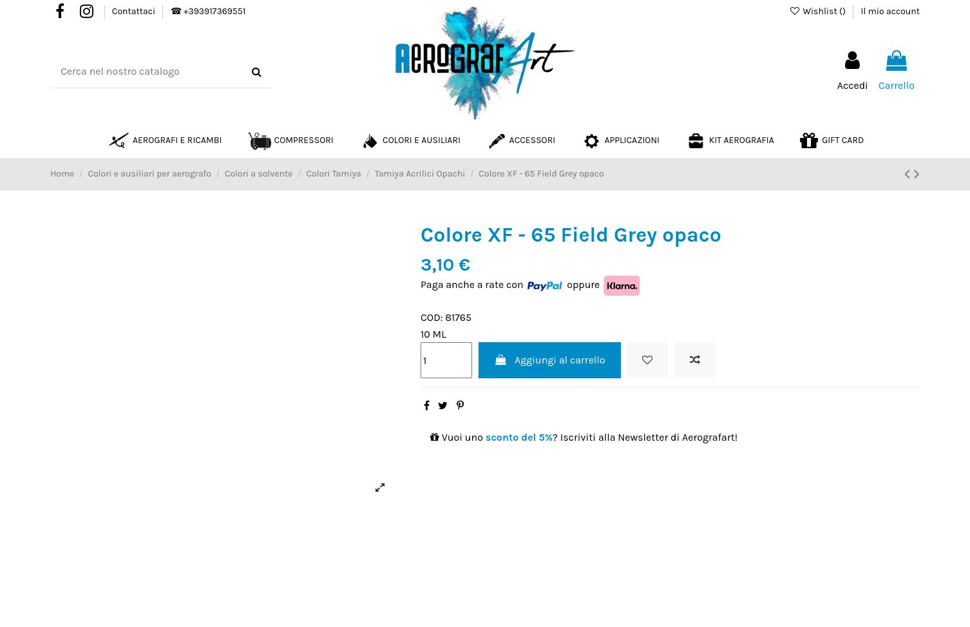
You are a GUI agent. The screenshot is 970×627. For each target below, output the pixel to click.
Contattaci (135, 11)
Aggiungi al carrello (549, 360)
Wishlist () (818, 11)
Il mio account (890, 11)
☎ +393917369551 (208, 11)
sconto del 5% (519, 437)
